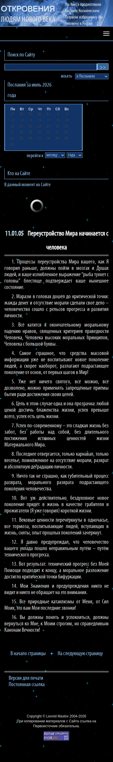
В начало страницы (28, 654)
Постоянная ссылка (27, 685)
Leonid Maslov (57, 716)
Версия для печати (26, 678)
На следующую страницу (80, 654)
